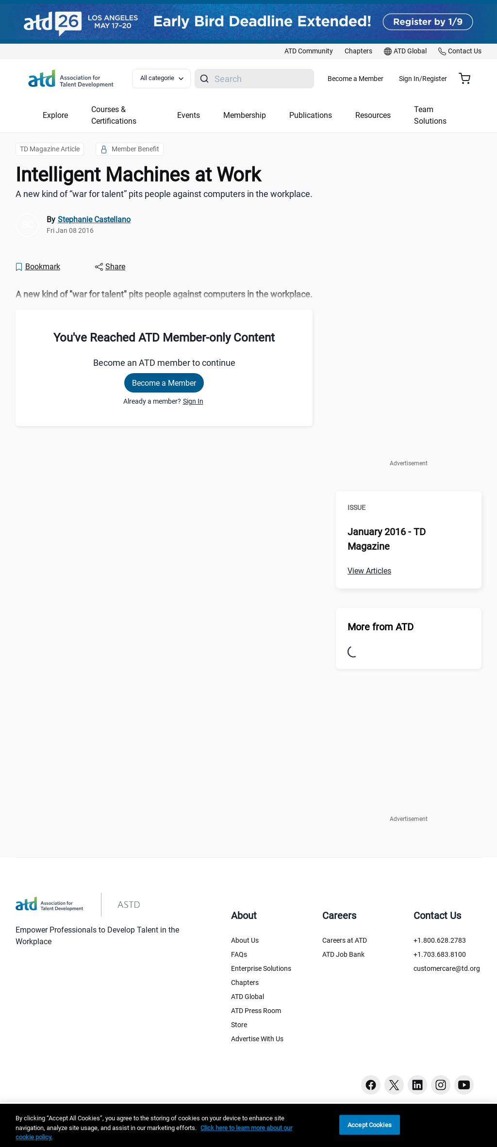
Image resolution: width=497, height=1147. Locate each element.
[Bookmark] (37, 267)
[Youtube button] (464, 1085)
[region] (248, 1125)
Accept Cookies (370, 1124)
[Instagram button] (440, 1085)
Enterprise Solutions (261, 968)
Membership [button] (244, 115)
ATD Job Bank (343, 954)
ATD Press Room (256, 1011)
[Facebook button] (371, 1085)
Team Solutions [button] (430, 115)
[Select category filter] (166, 78)
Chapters (245, 982)
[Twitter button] (394, 1085)
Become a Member (384, 78)
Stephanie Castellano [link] (94, 219)
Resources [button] (373, 115)
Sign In (193, 401)
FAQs (239, 954)
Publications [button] (310, 115)
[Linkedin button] (417, 1085)
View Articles (369, 570)
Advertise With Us (257, 1039)
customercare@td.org (447, 968)
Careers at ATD (344, 940)
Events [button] (188, 115)
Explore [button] (55, 115)
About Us (245, 940)
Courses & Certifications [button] (113, 115)
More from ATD (381, 627)
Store (239, 1025)
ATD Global (247, 996)
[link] (308, 51)
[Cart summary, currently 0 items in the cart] (468, 78)
